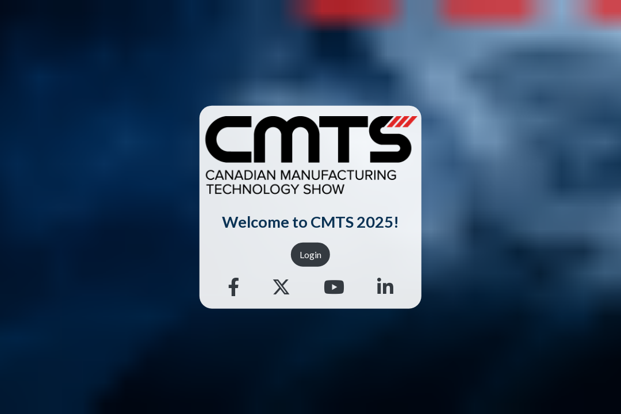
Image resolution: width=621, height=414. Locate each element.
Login (310, 253)
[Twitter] (281, 287)
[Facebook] (233, 287)
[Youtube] (334, 287)
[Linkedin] (385, 287)
